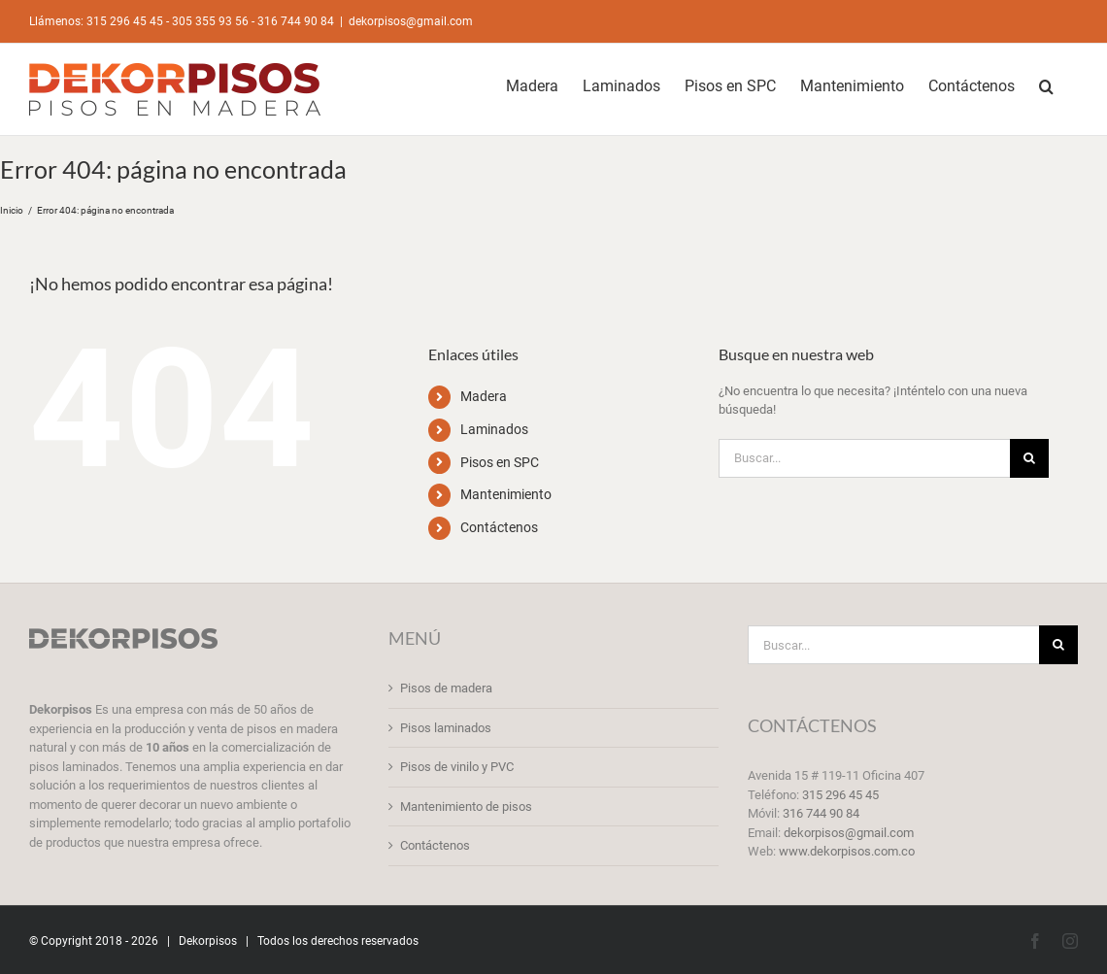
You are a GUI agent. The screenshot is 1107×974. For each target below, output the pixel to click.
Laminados (494, 429)
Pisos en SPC (499, 462)
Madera (483, 396)
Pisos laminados (445, 728)
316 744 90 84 (821, 813)
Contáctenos (499, 527)
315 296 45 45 (840, 795)
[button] (1046, 84)
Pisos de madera (446, 688)
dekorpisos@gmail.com (411, 21)
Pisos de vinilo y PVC (457, 766)
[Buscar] (1029, 458)
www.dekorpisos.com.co (847, 851)
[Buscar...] (864, 458)
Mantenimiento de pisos (466, 806)
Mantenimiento (506, 494)
